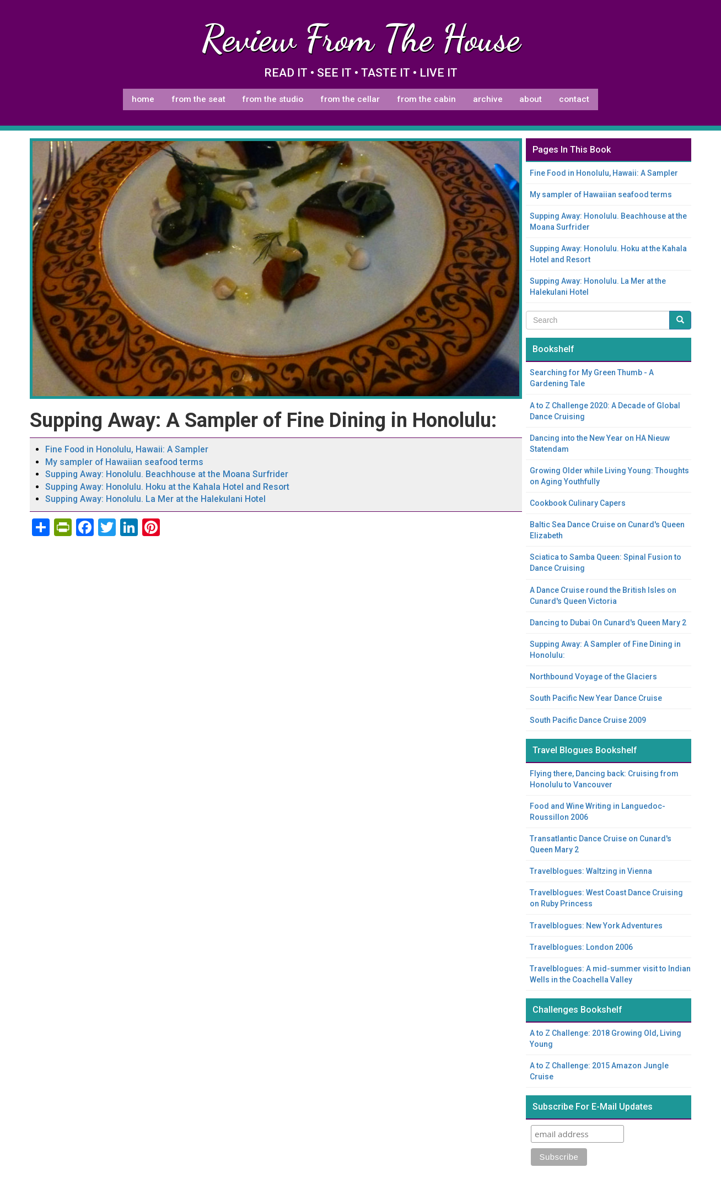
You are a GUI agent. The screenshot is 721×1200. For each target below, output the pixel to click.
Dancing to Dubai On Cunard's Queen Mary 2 (608, 622)
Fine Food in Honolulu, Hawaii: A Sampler (126, 449)
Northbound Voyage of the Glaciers (593, 676)
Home (143, 99)
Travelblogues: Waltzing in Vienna (591, 871)
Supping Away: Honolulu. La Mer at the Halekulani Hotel (155, 499)
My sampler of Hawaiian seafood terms (124, 462)
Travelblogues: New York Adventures (596, 925)
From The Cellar (350, 99)
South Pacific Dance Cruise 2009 (588, 720)
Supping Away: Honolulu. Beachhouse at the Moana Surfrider (166, 474)
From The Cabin (426, 99)
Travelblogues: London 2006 (581, 947)
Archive (488, 99)
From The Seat (198, 99)
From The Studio (272, 99)
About (530, 99)
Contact (574, 99)
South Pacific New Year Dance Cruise (596, 698)
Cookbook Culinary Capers (578, 503)
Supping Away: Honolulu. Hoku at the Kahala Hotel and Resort (167, 487)
